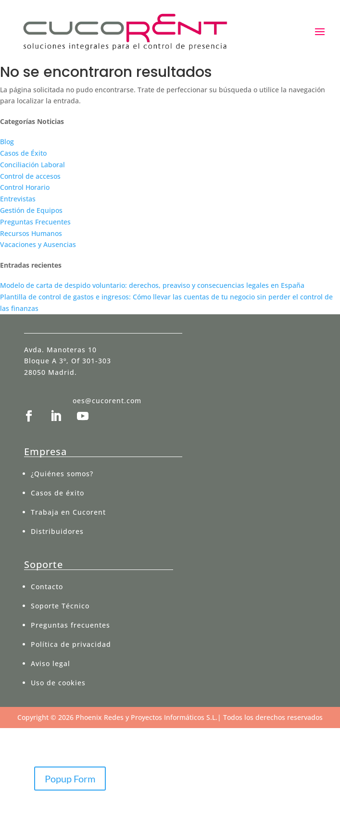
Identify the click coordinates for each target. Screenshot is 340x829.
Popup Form (70, 778)
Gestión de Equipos (31, 210)
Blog (7, 141)
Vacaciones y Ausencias (38, 244)
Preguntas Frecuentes (35, 221)
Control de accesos (30, 176)
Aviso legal (50, 663)
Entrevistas (18, 198)
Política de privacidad (71, 644)
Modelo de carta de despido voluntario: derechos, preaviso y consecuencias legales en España (152, 285)
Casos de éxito (57, 492)
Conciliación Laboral (32, 164)
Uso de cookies (58, 682)
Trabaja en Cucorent (68, 512)
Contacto (47, 586)
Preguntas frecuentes (70, 625)
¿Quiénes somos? (62, 473)
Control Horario (25, 187)
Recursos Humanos (31, 233)
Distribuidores (57, 531)
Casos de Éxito (23, 153)
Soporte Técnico (60, 605)
